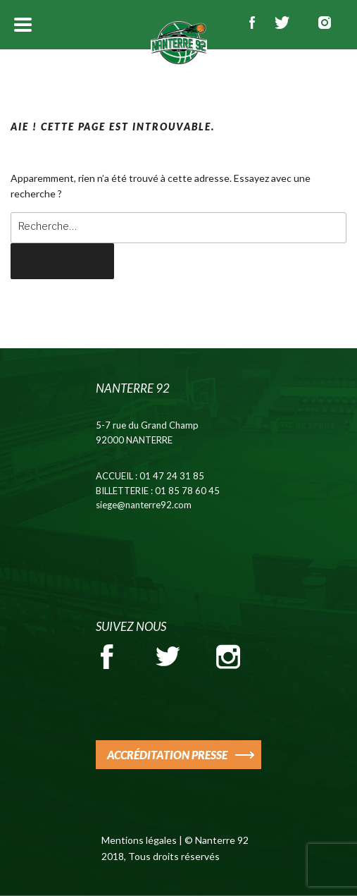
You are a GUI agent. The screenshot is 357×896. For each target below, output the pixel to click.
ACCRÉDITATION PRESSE (167, 754)
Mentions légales (139, 840)
